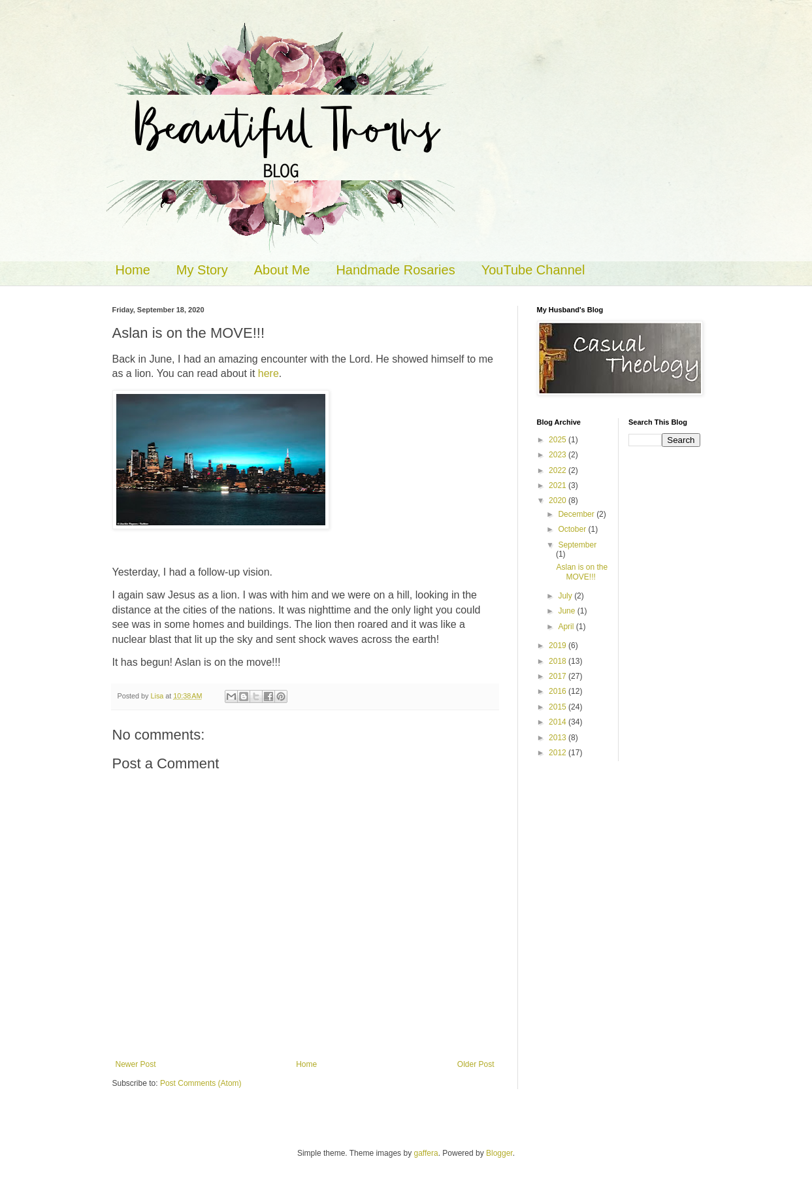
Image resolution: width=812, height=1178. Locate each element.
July (566, 595)
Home (133, 270)
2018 (558, 661)
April (567, 626)
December (577, 514)
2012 (558, 752)
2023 (558, 454)
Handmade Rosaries (395, 270)
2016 (558, 691)
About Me (282, 270)
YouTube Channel (533, 270)
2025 (558, 439)
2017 (558, 676)
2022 (558, 470)
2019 (558, 645)
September (577, 544)
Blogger (499, 1153)
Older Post (476, 1064)
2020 (558, 500)
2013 (558, 737)
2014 (558, 722)
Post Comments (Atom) (201, 1083)
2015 (558, 707)
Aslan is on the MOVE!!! (582, 572)
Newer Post (136, 1064)
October (573, 529)
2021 (558, 485)
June (567, 610)
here (268, 373)
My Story (202, 270)
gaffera (426, 1153)
